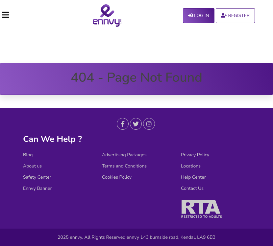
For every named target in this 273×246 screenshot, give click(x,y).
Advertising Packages (124, 155)
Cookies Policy (117, 177)
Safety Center (37, 177)
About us (32, 166)
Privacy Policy (195, 155)
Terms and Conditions (124, 166)
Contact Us (192, 188)
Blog (28, 155)
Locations (191, 166)
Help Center (193, 177)
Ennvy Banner (37, 188)
